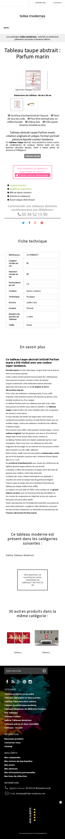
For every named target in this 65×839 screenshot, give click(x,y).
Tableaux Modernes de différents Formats (25, 709)
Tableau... (18, 652)
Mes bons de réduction (15, 776)
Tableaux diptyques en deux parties (22, 697)
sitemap (8, 746)
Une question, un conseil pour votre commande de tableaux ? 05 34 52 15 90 (32, 579)
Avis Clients (30, 815)
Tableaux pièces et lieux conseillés (21, 724)
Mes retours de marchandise (18, 761)
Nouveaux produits (13, 738)
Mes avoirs (9, 765)
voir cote (15, 459)
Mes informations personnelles (19, 772)
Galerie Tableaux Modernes (20, 555)
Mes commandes (12, 757)
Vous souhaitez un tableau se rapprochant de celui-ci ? (32, 172)
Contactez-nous (40, 3)
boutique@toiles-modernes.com (30, 793)
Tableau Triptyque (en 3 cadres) (20, 701)
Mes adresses (11, 768)
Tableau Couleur (12, 716)
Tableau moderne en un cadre (19, 694)
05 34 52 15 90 (32, 214)
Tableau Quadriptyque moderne (20, 705)
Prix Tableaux (11, 712)
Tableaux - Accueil (13, 727)
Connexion (57, 2)
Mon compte (10, 753)
